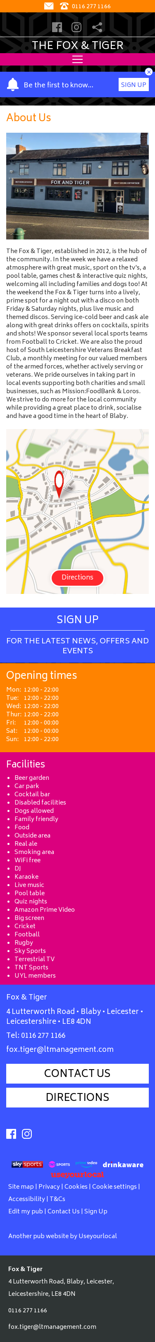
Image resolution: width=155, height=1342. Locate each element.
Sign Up (133, 85)
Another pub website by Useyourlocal (62, 1237)
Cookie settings (114, 1187)
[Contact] (49, 7)
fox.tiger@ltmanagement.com (60, 1050)
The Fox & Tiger (78, 47)
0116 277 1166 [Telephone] (85, 7)
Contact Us (77, 1075)
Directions (77, 578)
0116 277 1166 (43, 1036)
